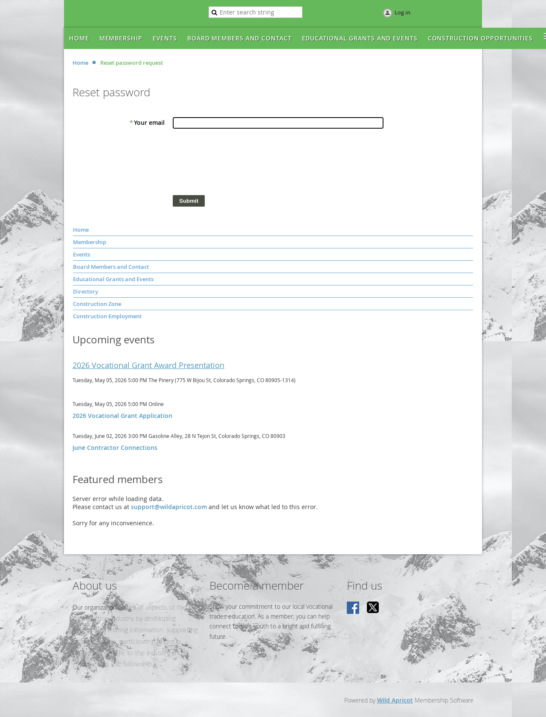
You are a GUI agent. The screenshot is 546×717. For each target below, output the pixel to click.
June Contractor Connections (115, 447)
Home (80, 62)
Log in (402, 12)
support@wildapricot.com (169, 507)
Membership (89, 242)
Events (81, 254)
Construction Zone (97, 304)
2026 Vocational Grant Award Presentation (148, 365)
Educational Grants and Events (113, 279)
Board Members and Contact (111, 267)
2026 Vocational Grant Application (122, 416)
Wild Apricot (395, 700)
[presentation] (237, 164)
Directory (85, 291)
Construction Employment (107, 316)
